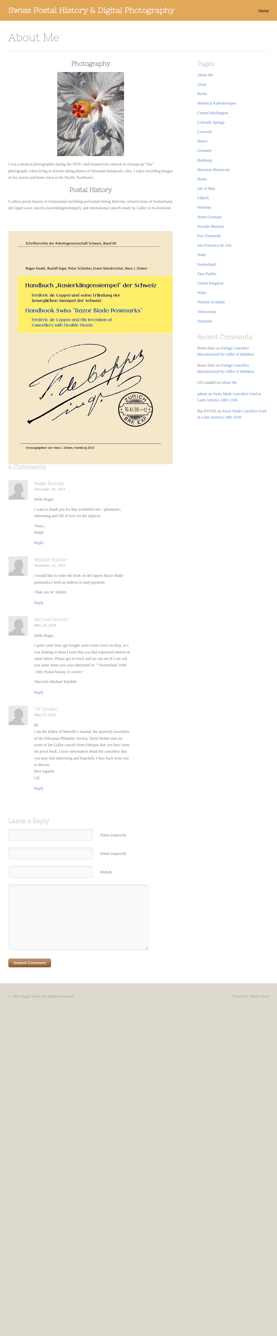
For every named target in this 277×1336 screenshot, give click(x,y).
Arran (201, 84)
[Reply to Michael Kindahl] (39, 692)
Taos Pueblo (206, 274)
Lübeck (203, 198)
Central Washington (212, 113)
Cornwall (204, 131)
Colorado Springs (210, 122)
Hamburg (204, 160)
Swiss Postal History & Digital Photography (91, 10)
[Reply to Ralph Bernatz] (39, 542)
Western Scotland (210, 302)
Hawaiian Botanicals (213, 169)
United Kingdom (210, 283)
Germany (204, 150)
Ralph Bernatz (49, 483)
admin (202, 394)
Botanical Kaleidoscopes (216, 103)
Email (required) (113, 853)
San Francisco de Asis (214, 245)
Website (106, 872)
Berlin (202, 93)
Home (263, 11)
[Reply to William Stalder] (39, 603)
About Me (205, 75)
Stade (201, 254)
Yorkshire (204, 321)
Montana (204, 207)
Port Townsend (208, 236)
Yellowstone (206, 312)
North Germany (209, 217)
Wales (202, 292)
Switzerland (206, 264)
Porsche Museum (210, 226)
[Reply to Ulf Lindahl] (39, 788)
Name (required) (113, 835)
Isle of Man (206, 188)
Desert (202, 141)
